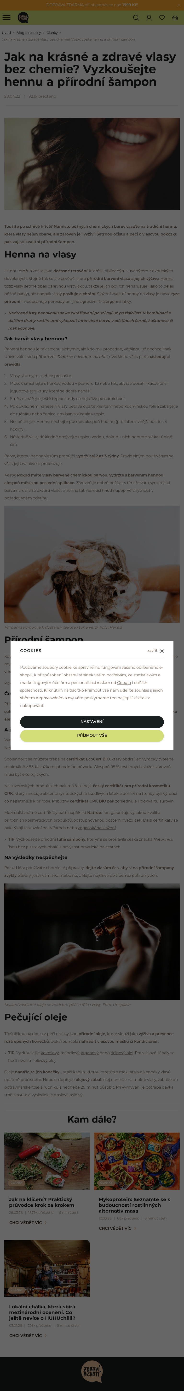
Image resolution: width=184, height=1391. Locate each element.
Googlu (124, 683)
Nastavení (92, 722)
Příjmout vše (92, 736)
